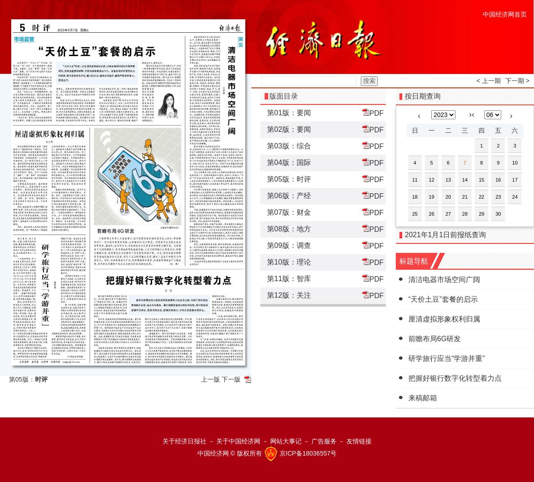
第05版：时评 (289, 179)
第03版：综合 (289, 146)
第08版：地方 (289, 229)
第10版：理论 (289, 262)
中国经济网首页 (505, 14)
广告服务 (324, 441)
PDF (373, 113)
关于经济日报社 (184, 441)
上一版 (210, 379)
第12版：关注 (289, 295)
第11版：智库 (289, 278)
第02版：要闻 (289, 129)
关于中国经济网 (238, 441)
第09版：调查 (289, 245)
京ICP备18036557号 (308, 453)
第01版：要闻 (289, 113)
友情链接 (359, 441)
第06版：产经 (289, 196)
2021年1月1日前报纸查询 (445, 235)
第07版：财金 (289, 212)
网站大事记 (286, 441)
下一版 (231, 379)
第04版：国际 (289, 162)
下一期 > (517, 80)
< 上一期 (489, 80)
